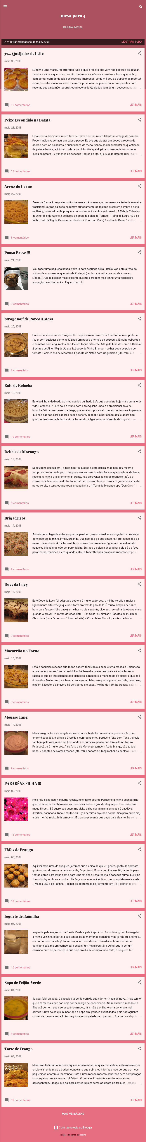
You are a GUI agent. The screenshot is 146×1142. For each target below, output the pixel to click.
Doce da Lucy (16, 584)
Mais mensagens (73, 1113)
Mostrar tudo (131, 42)
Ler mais (136, 104)
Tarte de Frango (18, 1048)
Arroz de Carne (18, 186)
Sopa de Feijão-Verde (22, 982)
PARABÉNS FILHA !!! (22, 783)
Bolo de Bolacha (18, 385)
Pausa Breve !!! (17, 252)
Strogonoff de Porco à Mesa (28, 318)
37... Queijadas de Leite (24, 53)
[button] (139, 54)
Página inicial (73, 27)
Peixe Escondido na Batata (27, 119)
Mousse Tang (16, 717)
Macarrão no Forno (21, 650)
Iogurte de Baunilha (21, 916)
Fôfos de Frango (18, 849)
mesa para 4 (73, 15)
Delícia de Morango (21, 451)
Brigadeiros (15, 517)
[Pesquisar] (141, 7)
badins (83, 1135)
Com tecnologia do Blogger (73, 1127)
